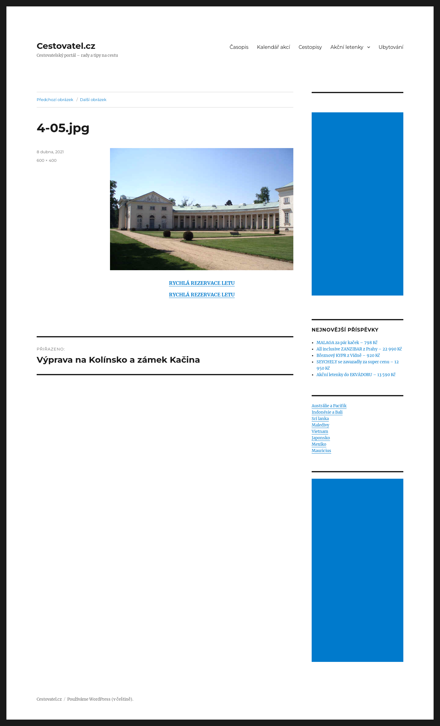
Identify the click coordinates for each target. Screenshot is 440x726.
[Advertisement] (358, 204)
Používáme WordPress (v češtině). (100, 699)
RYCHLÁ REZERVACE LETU (202, 283)
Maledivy (320, 425)
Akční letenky (347, 47)
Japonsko (321, 438)
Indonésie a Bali (327, 412)
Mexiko (319, 444)
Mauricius (321, 450)
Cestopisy (310, 47)
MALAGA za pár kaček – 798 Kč (347, 342)
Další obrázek (93, 99)
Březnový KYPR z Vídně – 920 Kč (348, 355)
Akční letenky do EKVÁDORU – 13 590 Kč (356, 374)
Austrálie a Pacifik (329, 405)
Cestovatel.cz (66, 46)
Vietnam (320, 431)
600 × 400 (47, 160)
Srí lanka (320, 418)
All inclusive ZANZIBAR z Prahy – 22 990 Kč (359, 349)
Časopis (239, 47)
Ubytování (391, 47)
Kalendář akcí (273, 47)
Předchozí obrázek (55, 99)
